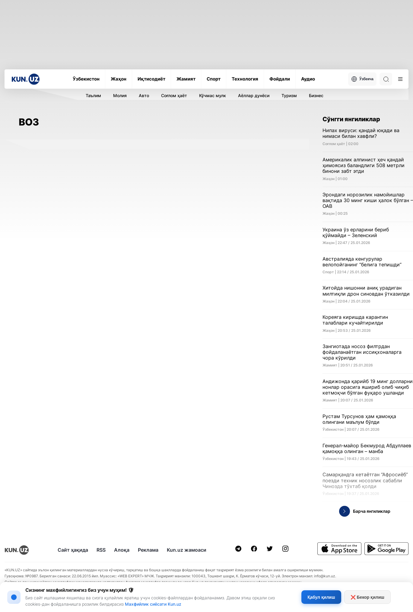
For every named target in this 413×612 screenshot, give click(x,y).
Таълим (93, 95)
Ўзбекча (362, 79)
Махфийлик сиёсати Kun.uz (153, 604)
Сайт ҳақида (73, 550)
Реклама (148, 550)
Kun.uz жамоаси (186, 550)
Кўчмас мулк (212, 95)
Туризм (289, 95)
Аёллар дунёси (253, 95)
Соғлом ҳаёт (174, 95)
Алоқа (121, 550)
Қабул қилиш (321, 597)
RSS (101, 550)
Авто (144, 95)
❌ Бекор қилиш (367, 597)
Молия (120, 95)
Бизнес (316, 95)
